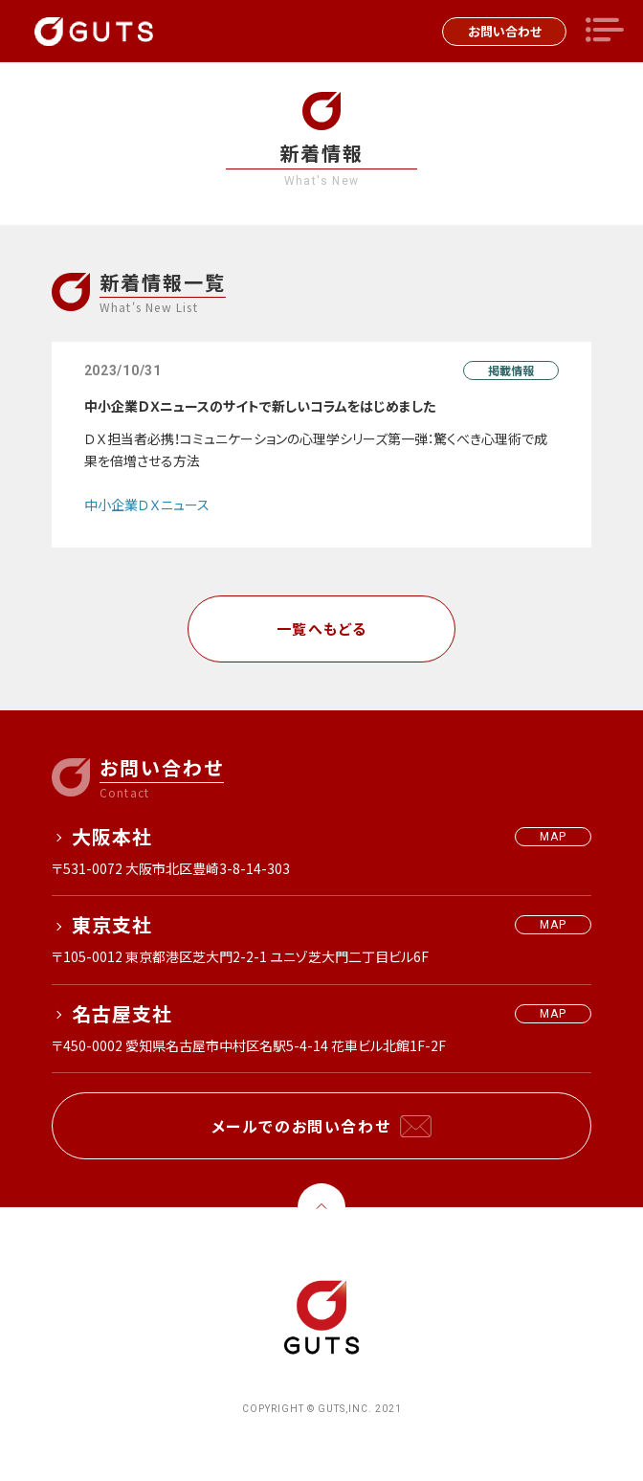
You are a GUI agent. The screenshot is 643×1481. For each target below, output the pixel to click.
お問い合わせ (505, 31)
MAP (553, 836)
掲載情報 (511, 370)
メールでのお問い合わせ (301, 1125)
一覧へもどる (322, 628)
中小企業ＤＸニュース (147, 504)
